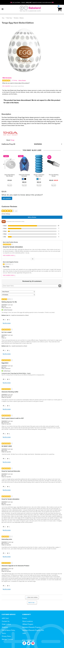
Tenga (12, 140)
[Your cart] (59, 9)
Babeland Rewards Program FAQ (33, 630)
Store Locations (27, 621)
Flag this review (6, 323)
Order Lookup (6, 624)
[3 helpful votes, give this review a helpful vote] (4, 350)
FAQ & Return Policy (8, 630)
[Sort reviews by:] (18, 292)
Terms (4, 633)
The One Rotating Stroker (53, 175)
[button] (23, 179)
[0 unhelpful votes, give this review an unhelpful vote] (8, 319)
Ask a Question (6, 86)
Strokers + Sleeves (19, 18)
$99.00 (24, 182)
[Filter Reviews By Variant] (18, 295)
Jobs (24, 633)
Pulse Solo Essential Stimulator (24, 175)
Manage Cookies (7, 639)
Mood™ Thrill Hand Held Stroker (39, 175)
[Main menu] (3, 9)
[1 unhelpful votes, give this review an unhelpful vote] (8, 350)
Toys (3, 18)
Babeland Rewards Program (31, 627)
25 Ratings (14, 80)
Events (24, 618)
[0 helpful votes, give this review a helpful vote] (4, 319)
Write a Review (22, 80)
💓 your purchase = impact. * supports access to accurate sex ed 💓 (32, 2)
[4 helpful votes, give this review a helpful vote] (4, 433)
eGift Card (5, 618)
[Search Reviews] (32, 285)
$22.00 (39, 182)
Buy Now (10, 185)
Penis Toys (9, 18)
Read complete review (9, 256)
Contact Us (5, 621)
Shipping (5, 627)
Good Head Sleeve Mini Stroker (9, 175)
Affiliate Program (27, 624)
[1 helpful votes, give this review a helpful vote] (4, 406)
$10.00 (10, 180)
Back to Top (32, 602)
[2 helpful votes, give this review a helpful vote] (4, 458)
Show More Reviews (32, 597)
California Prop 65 (32, 144)
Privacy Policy (6, 636)
